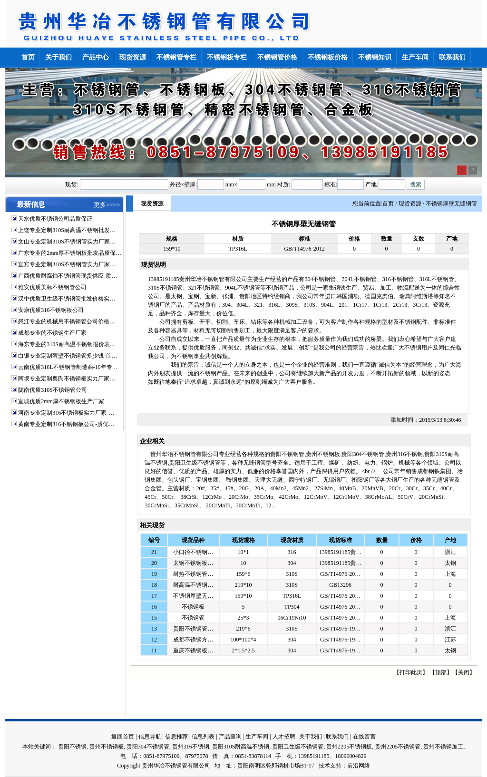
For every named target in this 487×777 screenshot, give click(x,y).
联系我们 (337, 736)
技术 (324, 765)
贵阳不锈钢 (72, 746)
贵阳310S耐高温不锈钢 (241, 746)
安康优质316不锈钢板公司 (51, 310)
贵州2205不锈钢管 (397, 746)
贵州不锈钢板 (106, 746)
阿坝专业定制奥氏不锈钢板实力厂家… (66, 378)
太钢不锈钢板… (193, 563)
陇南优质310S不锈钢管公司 (52, 390)
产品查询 (230, 736)
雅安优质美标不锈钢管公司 (52, 287)
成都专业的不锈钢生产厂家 (52, 333)
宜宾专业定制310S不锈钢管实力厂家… (67, 264)
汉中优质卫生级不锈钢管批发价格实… (66, 298)
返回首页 (122, 736)
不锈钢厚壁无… (193, 595)
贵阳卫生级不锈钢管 (297, 746)
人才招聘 (284, 736)
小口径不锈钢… (193, 552)
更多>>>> (107, 204)
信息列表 (203, 736)
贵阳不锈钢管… (193, 628)
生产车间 (256, 736)
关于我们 (310, 736)
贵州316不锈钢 (190, 746)
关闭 (463, 672)
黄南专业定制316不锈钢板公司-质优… (66, 424)
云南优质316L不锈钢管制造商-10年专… (67, 367)
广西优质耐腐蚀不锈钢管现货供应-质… (67, 275)
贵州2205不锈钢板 (349, 746)
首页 (388, 203)
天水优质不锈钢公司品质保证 (55, 218)
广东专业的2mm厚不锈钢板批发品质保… (69, 253)
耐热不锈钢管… (193, 574)
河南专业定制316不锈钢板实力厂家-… (66, 412)
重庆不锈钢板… (193, 650)
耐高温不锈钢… (193, 585)
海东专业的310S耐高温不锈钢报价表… (67, 344)
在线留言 (364, 736)
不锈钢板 (193, 606)
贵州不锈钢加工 (443, 746)
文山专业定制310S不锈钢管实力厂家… (67, 241)
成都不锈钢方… (193, 639)
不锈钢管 (193, 617)
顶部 (441, 672)
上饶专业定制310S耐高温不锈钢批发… (67, 230)
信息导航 (149, 736)
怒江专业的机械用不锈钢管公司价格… (66, 321)
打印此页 (410, 672)
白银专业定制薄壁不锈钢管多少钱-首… (67, 355)
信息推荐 (176, 736)
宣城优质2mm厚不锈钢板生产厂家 (61, 401)
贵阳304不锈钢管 (148, 746)
